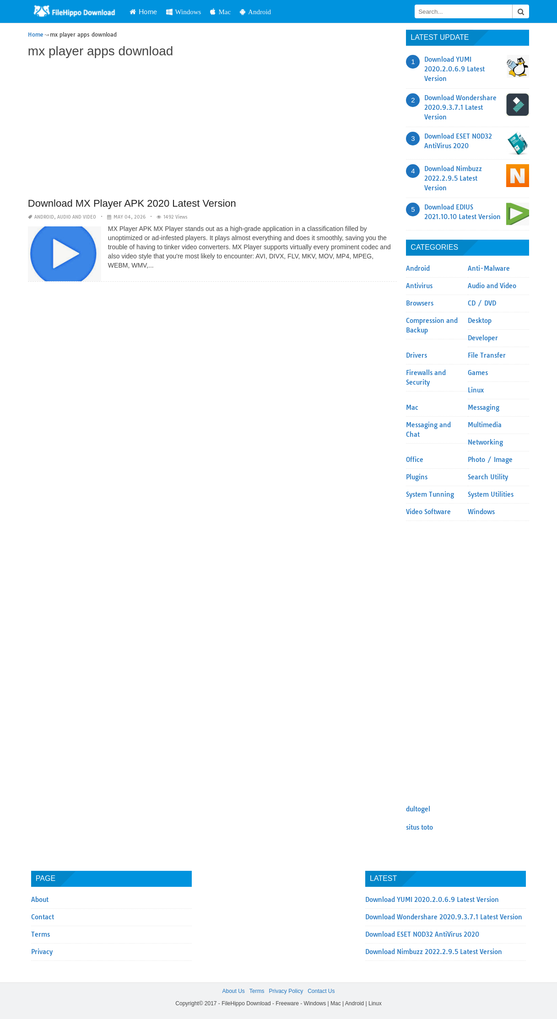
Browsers (419, 303)
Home (143, 11)
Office (414, 460)
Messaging (483, 407)
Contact (42, 917)
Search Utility (488, 477)
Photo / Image (490, 460)
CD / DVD (482, 303)
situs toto (419, 827)
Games (478, 373)
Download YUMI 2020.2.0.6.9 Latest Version (454, 69)
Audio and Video (76, 217)
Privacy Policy (286, 991)
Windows (183, 11)
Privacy (42, 952)
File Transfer (487, 355)
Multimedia (485, 425)
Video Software (428, 512)
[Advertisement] (212, 129)
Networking (485, 442)
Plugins (416, 477)
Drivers (416, 355)
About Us (233, 991)
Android (255, 11)
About (40, 900)
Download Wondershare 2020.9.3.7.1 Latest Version (460, 107)
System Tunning (430, 494)
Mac (220, 11)
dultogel (418, 809)
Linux (476, 390)
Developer (483, 338)
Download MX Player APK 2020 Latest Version (132, 203)
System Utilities (491, 494)
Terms (40, 934)
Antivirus (419, 286)
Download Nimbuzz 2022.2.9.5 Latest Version (453, 178)
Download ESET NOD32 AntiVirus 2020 (422, 934)
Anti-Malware (489, 268)
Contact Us (321, 991)
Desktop (480, 320)
